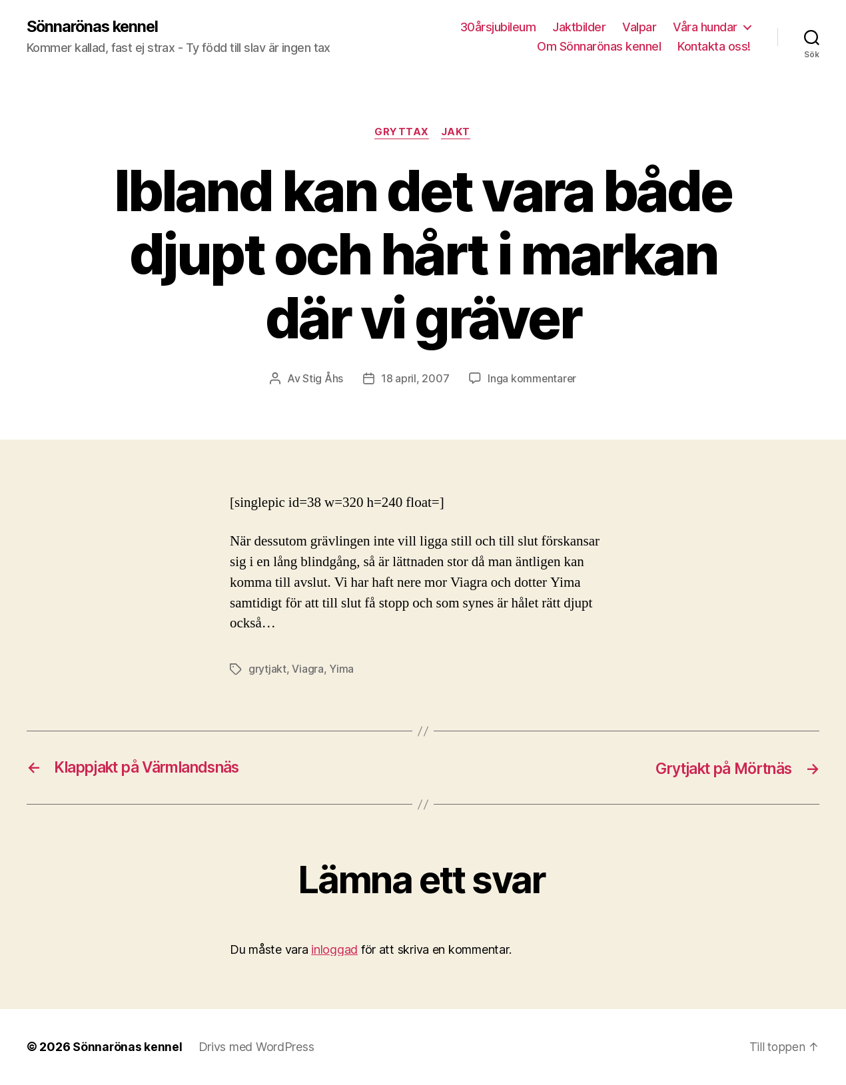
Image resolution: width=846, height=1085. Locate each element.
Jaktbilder (579, 27)
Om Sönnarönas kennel (599, 47)
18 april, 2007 (414, 379)
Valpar (639, 27)
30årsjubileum (498, 27)
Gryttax (401, 133)
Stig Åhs (322, 379)
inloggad (334, 949)
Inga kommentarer (532, 379)
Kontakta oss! (714, 47)
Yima (341, 670)
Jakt (457, 133)
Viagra (307, 670)
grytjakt (267, 670)
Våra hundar (705, 27)
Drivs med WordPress (257, 1047)
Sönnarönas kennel (95, 27)
